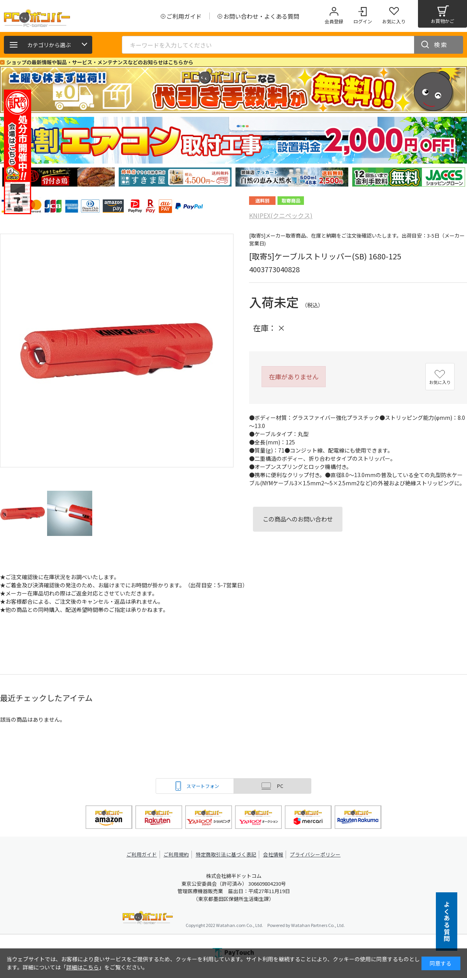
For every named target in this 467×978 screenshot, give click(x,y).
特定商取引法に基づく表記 (226, 854)
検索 (441, 45)
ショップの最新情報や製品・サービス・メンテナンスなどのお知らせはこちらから (99, 62)
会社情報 (273, 854)
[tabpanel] (58, 177)
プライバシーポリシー (315, 854)
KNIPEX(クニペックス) (281, 215)
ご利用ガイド (142, 854)
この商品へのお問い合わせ (298, 519)
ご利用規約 (177, 854)
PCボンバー (148, 918)
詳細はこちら (82, 967)
